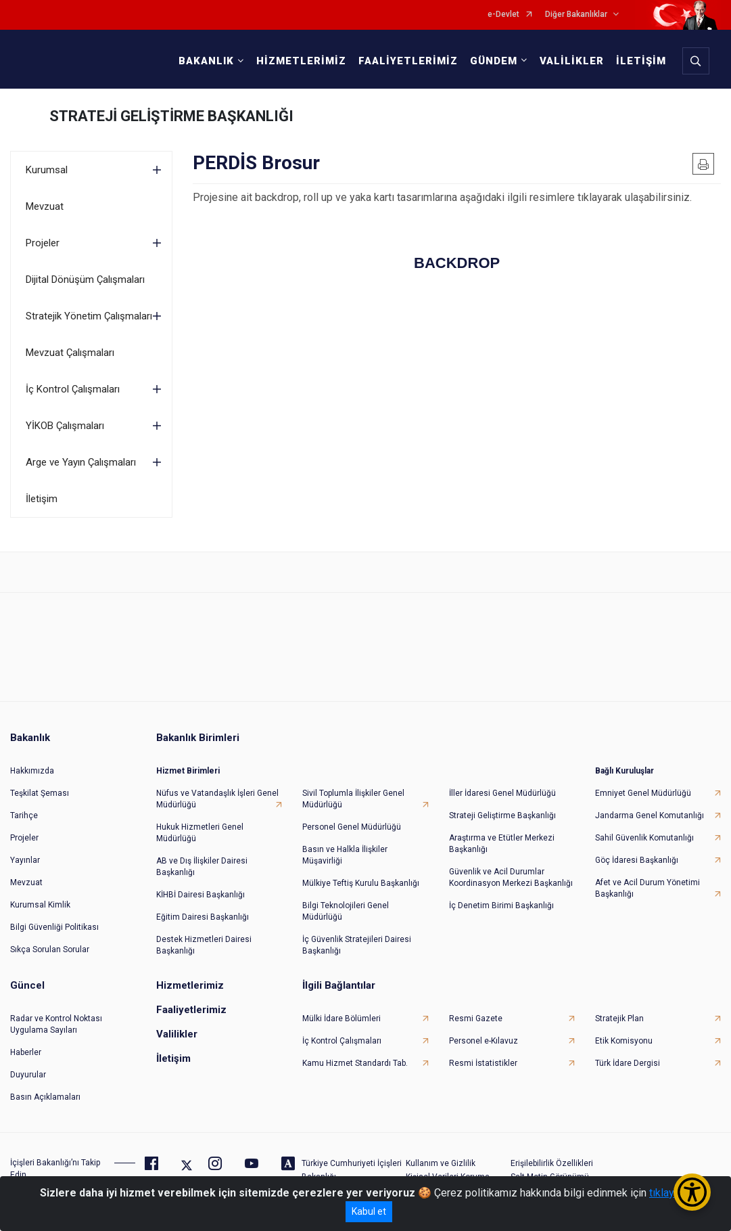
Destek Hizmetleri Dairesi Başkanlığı (204, 939)
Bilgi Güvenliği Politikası (54, 921)
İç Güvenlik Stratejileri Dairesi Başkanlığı (356, 939)
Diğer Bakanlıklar (576, 14)
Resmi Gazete (475, 1013)
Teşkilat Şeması (39, 787)
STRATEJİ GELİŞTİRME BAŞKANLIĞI (171, 116)
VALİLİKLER (570, 61)
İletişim (41, 499)
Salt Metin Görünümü (550, 1171)
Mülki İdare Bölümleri (341, 1013)
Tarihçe (24, 810)
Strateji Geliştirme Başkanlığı (502, 810)
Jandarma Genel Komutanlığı (649, 810)
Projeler (43, 243)
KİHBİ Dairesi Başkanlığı (200, 889)
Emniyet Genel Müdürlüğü (643, 787)
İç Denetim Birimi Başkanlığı (501, 900)
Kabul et (369, 1211)
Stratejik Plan (619, 1013)
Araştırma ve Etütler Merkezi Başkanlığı (502, 838)
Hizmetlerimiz (190, 980)
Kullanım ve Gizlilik (440, 1158)
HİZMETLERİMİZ (300, 61)
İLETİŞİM (640, 61)
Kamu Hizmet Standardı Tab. (355, 1057)
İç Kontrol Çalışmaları (73, 389)
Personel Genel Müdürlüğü (351, 821)
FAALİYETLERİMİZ (406, 61)
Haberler (25, 1047)
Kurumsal (47, 170)
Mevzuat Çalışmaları (70, 352)
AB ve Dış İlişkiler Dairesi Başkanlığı (201, 861)
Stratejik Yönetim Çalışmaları (89, 316)
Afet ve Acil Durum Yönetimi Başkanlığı (647, 882)
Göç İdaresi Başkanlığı (636, 854)
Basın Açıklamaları (45, 1091)
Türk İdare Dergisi (627, 1057)
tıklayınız (670, 1192)
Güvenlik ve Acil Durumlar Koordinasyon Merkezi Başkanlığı (511, 871)
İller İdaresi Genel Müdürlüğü (502, 787)
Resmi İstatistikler (483, 1057)
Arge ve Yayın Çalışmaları (81, 462)
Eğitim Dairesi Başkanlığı (202, 911)
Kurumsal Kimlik (40, 899)
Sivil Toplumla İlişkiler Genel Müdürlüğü (353, 793)
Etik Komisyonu (624, 1035)
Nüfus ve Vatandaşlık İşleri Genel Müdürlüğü (217, 793)
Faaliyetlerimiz (191, 1004)
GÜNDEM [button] (492, 61)
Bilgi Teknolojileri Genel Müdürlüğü (345, 905)
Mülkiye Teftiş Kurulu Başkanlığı (360, 877)
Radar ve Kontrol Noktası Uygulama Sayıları (56, 1018)
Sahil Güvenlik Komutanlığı (644, 832)
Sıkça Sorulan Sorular (49, 944)
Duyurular (28, 1069)
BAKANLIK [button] (205, 61)
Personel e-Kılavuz (483, 1035)
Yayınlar (25, 854)
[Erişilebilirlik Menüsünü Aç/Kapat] (692, 1192)
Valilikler (176, 1029)
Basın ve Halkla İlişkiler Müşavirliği (344, 849)
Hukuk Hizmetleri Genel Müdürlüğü (199, 827)
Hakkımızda (32, 765)
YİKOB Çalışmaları (65, 426)
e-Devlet (503, 14)
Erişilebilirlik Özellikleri (552, 1158)
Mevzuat (45, 206)
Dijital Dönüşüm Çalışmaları (85, 279)
